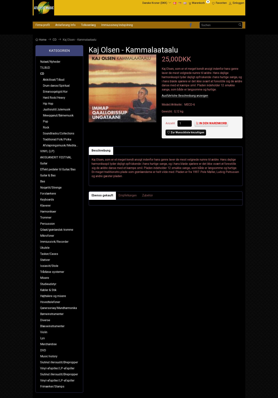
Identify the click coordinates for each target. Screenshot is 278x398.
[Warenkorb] (199, 3)
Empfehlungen (128, 195)
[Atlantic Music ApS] (44, 7)
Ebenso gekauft (102, 195)
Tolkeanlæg (88, 25)
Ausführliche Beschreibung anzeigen (185, 95)
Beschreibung (101, 150)
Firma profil (42, 25)
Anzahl (171, 123)
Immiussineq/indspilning (117, 25)
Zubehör (147, 195)
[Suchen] (240, 25)
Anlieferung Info (65, 25)
